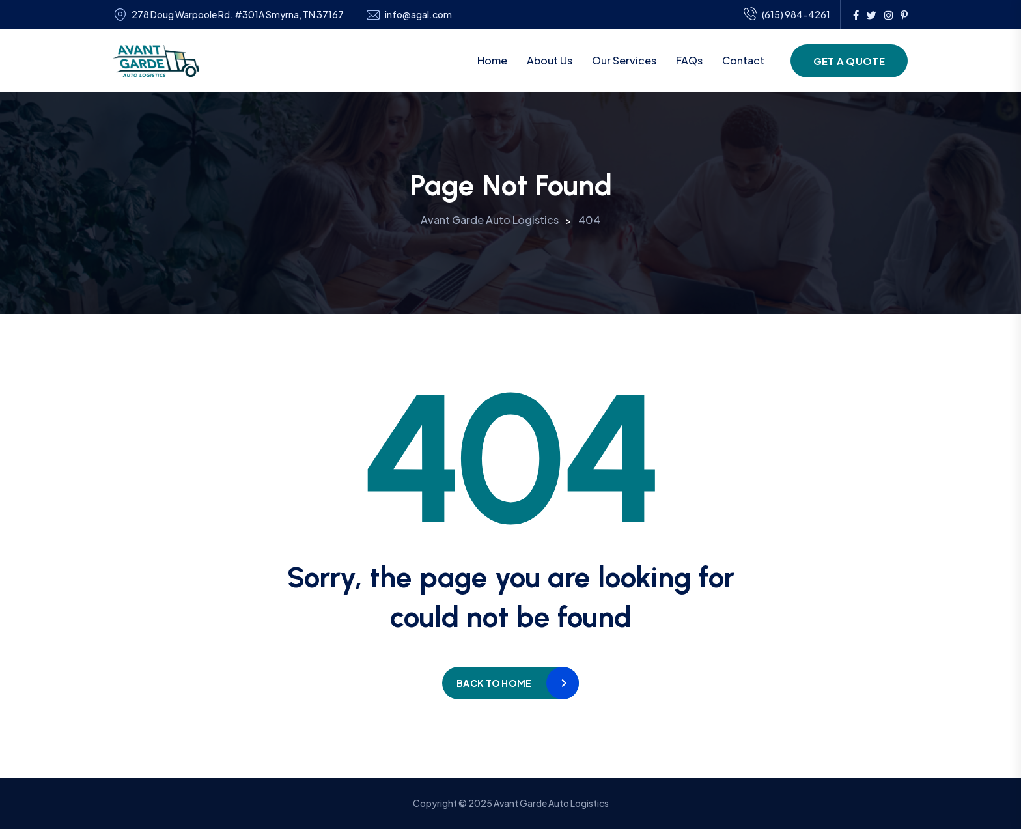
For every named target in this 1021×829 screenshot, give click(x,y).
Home (492, 60)
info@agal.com (418, 14)
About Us (549, 60)
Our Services (624, 60)
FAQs (689, 60)
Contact (743, 60)
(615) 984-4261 (787, 15)
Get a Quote (849, 61)
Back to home (493, 683)
